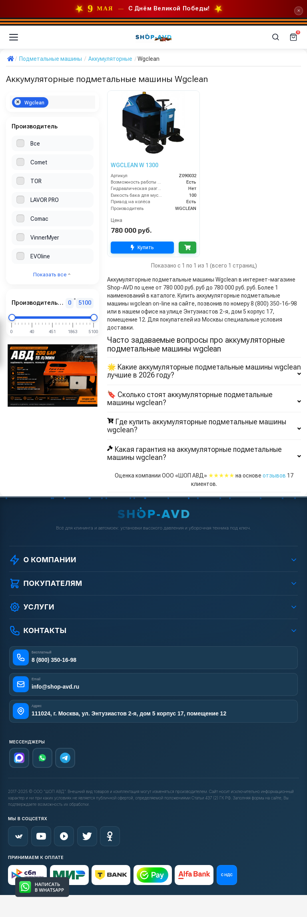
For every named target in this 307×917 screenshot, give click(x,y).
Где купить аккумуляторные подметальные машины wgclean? (204, 426)
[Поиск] (276, 37)
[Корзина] (293, 37)
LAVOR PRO (44, 200)
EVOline (40, 256)
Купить (142, 248)
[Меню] (14, 37)
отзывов (274, 475)
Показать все (51, 275)
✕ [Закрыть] (298, 10)
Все (35, 143)
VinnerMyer (44, 237)
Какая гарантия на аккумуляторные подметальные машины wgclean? (204, 453)
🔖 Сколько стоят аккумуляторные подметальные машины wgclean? (204, 399)
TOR (36, 181)
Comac (39, 219)
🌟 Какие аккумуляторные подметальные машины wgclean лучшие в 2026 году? (204, 371)
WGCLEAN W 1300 (134, 165)
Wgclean (29, 102)
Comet (38, 162)
